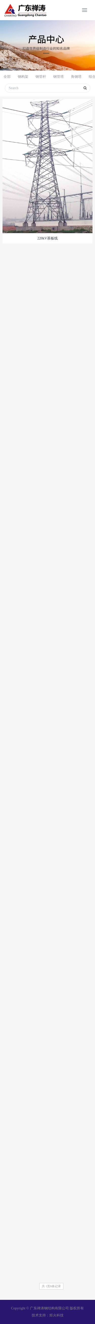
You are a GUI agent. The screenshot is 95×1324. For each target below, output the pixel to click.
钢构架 (23, 77)
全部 (7, 77)
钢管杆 (40, 77)
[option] (47, 45)
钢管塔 (58, 77)
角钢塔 (76, 77)
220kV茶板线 (47, 238)
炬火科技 (56, 1315)
